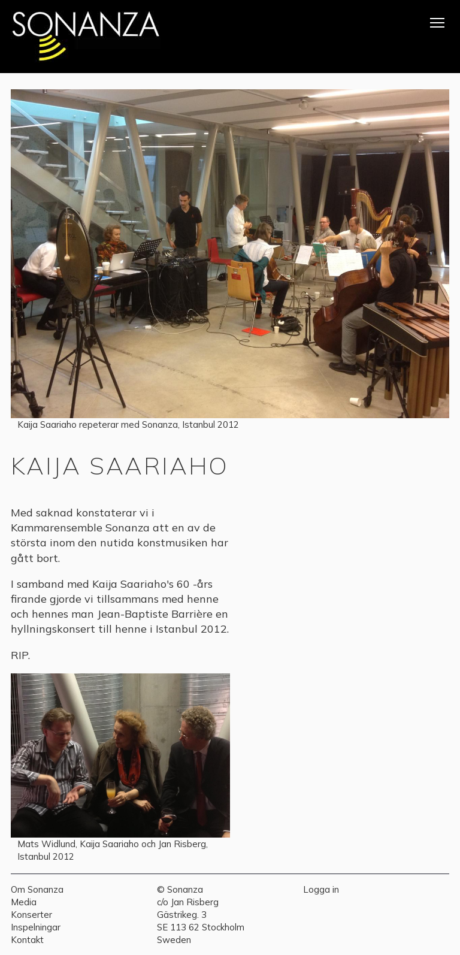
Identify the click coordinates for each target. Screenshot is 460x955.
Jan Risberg (195, 902)
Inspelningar (35, 927)
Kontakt (27, 939)
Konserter (31, 914)
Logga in (321, 889)
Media (24, 902)
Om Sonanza (37, 889)
